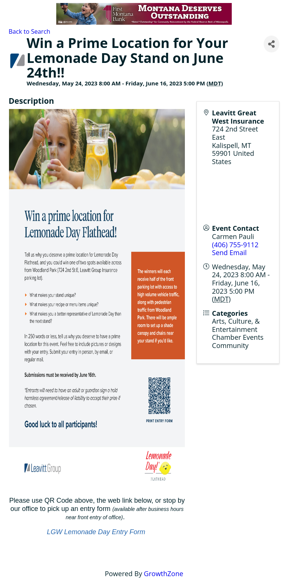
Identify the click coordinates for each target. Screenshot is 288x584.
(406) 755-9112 (235, 244)
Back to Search (29, 31)
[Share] (271, 44)
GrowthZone (163, 573)
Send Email (229, 252)
